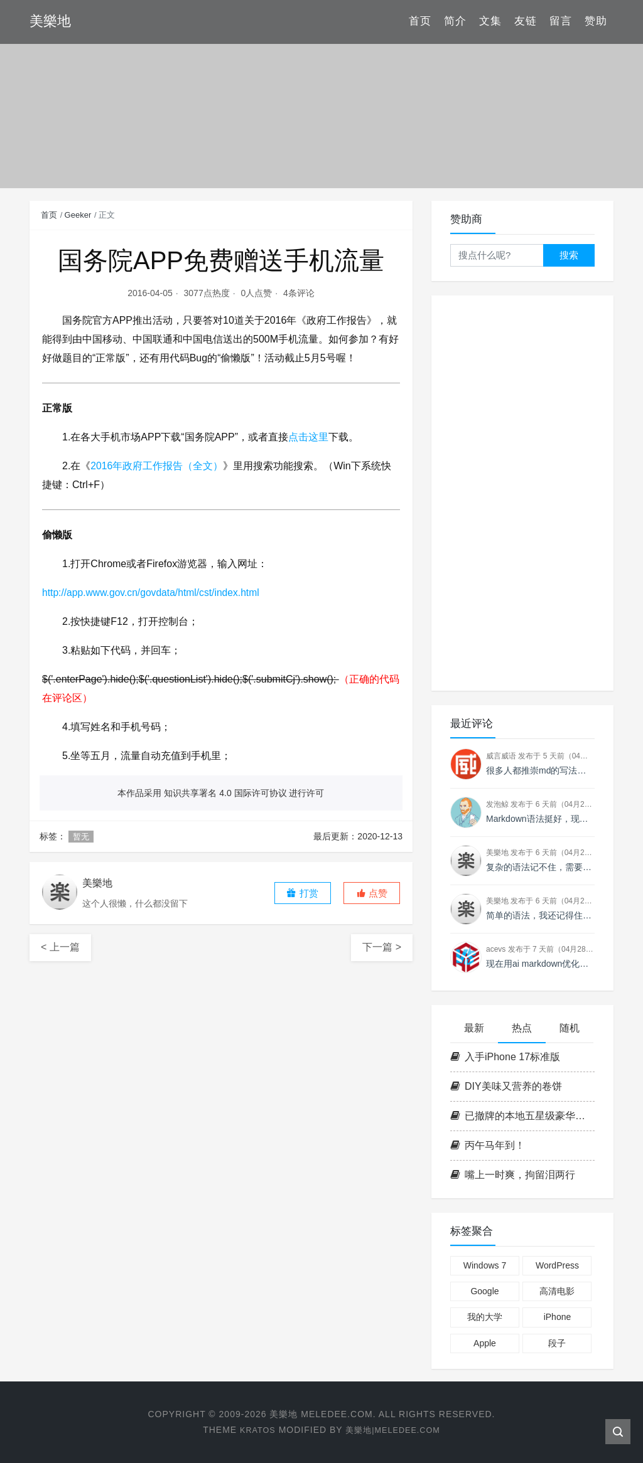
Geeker (78, 215)
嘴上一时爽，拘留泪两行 (512, 1174)
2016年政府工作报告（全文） (157, 465)
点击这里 (308, 437)
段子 (557, 1343)
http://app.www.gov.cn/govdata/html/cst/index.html (153, 592)
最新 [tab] (474, 1028)
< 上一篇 (60, 947)
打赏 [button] (302, 893)
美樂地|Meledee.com (394, 1430)
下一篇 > (381, 947)
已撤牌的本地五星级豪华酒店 (522, 1115)
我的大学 (484, 1317)
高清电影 (557, 1291)
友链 (525, 22)
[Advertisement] (522, 493)
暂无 (81, 836)
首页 (420, 22)
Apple (484, 1343)
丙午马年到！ (487, 1145)
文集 (490, 22)
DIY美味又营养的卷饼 (506, 1086)
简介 (455, 22)
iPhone (557, 1317)
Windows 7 (484, 1265)
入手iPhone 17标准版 (505, 1056)
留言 (560, 22)
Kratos (253, 1430)
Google (484, 1291)
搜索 (568, 255)
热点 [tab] (522, 1028)
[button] (371, 893)
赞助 (596, 22)
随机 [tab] (569, 1028)
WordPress (557, 1265)
